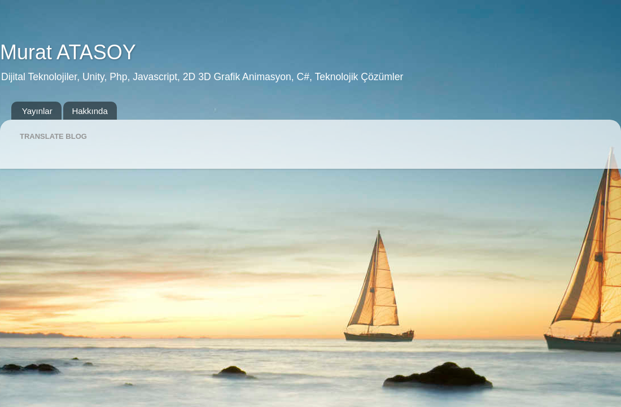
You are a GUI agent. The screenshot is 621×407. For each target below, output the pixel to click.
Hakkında (89, 111)
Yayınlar (37, 111)
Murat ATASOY (68, 52)
